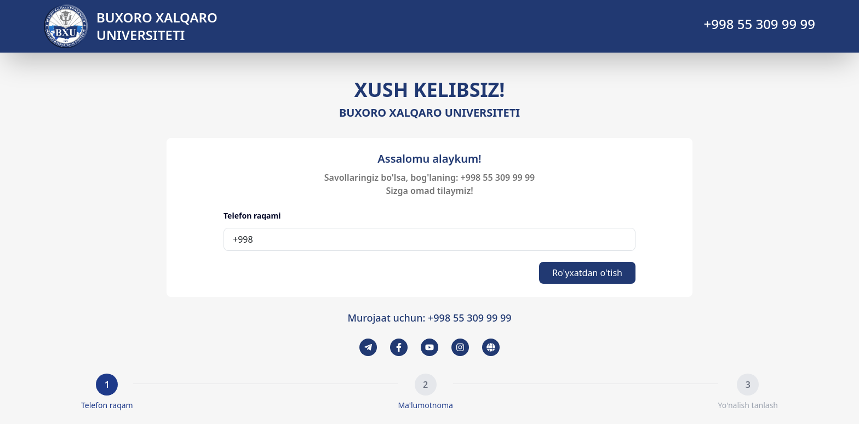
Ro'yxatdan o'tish (587, 273)
